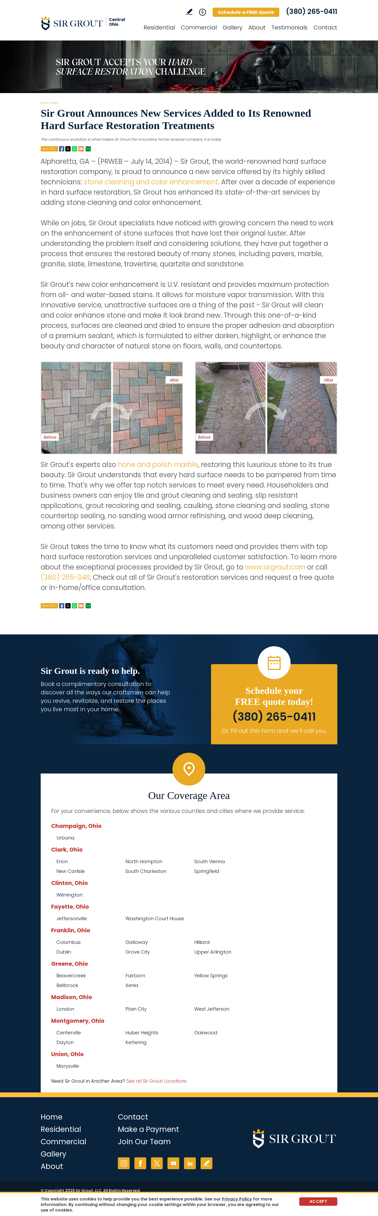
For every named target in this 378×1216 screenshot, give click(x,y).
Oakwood (205, 1032)
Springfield (206, 871)
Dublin (63, 952)
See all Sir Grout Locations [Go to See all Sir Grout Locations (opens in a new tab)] (156, 1081)
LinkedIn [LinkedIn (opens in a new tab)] (190, 1163)
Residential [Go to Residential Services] (159, 27)
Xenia (131, 985)
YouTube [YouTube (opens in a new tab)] (173, 1163)
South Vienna (209, 861)
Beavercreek (71, 975)
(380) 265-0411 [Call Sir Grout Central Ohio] (311, 11)
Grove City (137, 952)
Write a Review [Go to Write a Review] (189, 12)
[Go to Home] (88, 23)
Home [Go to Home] (45, 103)
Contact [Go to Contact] (325, 27)
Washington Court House (154, 918)
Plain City (136, 1009)
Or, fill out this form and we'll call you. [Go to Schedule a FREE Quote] (274, 731)
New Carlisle (70, 871)
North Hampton (143, 861)
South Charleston (145, 871)
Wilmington (69, 895)
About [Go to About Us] (257, 27)
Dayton (65, 1042)
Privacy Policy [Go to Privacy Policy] (237, 1199)
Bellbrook (67, 985)
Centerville (68, 1032)
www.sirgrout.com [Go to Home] (275, 567)
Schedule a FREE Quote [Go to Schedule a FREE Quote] (246, 12)
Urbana (65, 838)
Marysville (67, 1066)
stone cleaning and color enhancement (151, 182)
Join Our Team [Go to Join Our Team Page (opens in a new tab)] (144, 1142)
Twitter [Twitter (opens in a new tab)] (157, 1163)
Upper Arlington (212, 952)
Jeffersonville (71, 918)
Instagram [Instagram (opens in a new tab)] (124, 1163)
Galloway (136, 942)
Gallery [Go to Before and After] (233, 27)
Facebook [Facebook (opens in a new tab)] (140, 1163)
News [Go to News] (54, 103)
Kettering (136, 1042)
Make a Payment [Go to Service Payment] (148, 1129)
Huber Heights (141, 1032)
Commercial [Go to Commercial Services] (199, 27)
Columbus (68, 942)
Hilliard (202, 942)
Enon (62, 861)
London (65, 1009)
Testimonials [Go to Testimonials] (289, 27)
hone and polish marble (158, 464)
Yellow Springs (211, 975)
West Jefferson (211, 1009)
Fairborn (135, 975)
